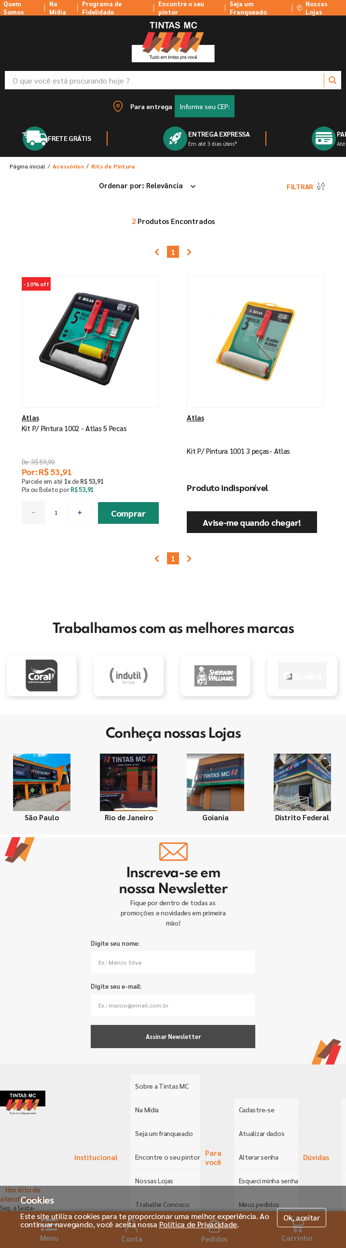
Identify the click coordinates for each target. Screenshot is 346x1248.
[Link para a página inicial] (27, 166)
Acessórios (68, 166)
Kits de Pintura (113, 166)
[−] (33, 512)
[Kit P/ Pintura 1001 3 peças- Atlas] (255, 405)
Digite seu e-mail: (116, 986)
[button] (173, 106)
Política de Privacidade (198, 1224)
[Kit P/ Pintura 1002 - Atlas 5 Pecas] (90, 405)
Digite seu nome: (115, 943)
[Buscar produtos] (332, 80)
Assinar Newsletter (173, 1036)
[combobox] (173, 80)
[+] (79, 512)
